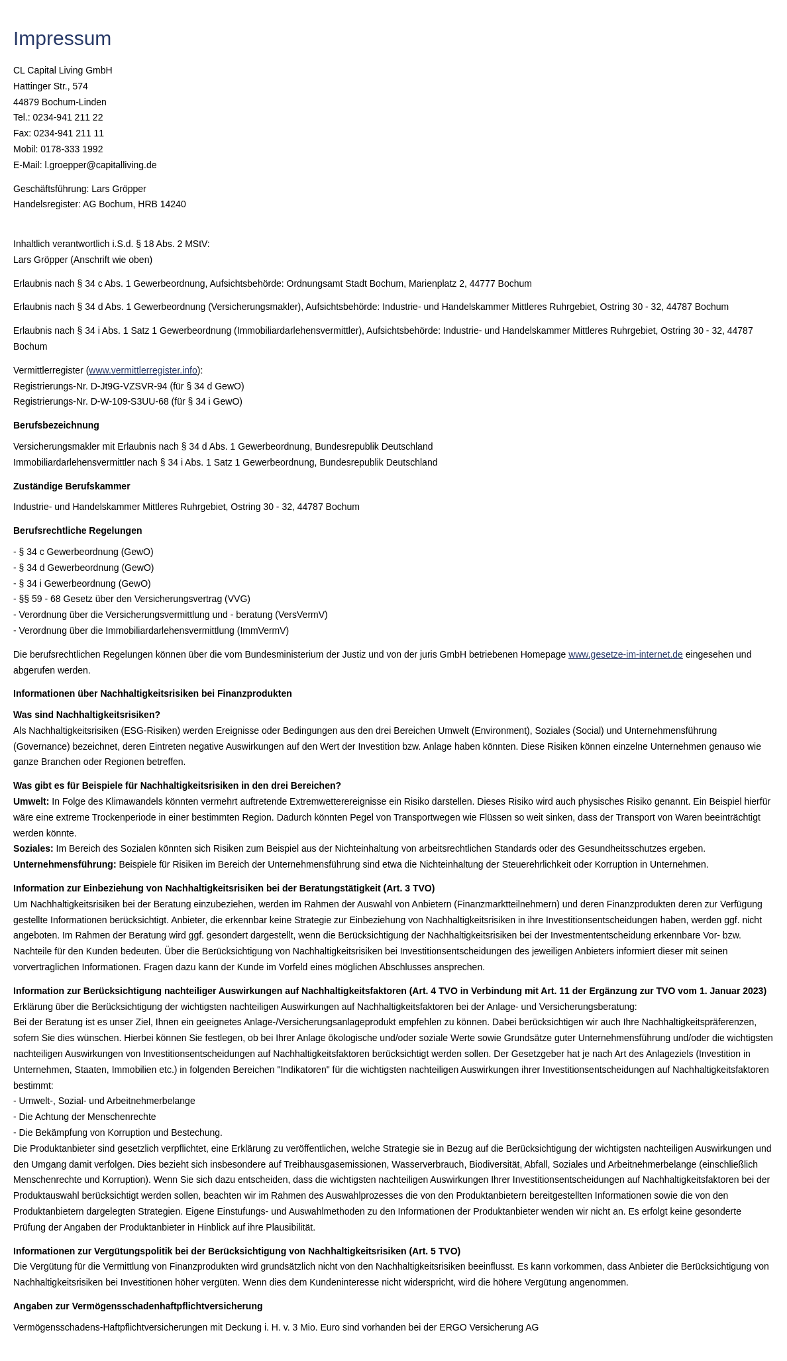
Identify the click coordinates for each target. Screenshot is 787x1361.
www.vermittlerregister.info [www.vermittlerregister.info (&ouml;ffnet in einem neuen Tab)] (143, 370)
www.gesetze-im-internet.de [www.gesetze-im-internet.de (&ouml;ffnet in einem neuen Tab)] (625, 654)
